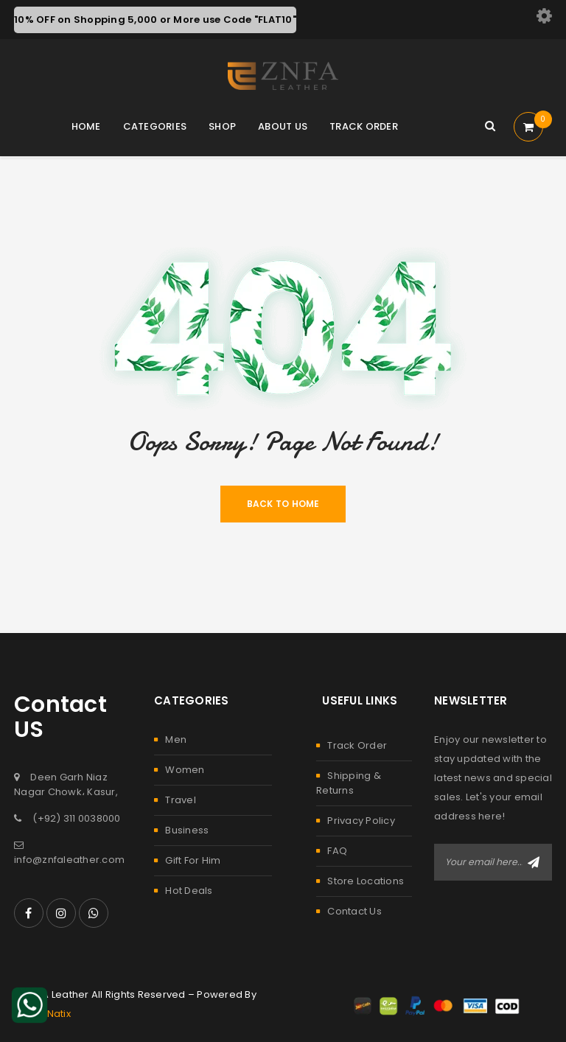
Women (184, 770)
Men (175, 739)
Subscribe (533, 862)
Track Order (357, 745)
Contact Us (354, 911)
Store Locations (365, 881)
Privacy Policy (361, 821)
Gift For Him (192, 860)
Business (187, 830)
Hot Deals (188, 891)
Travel (180, 800)
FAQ (337, 851)
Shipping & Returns (348, 783)
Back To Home (283, 503)
